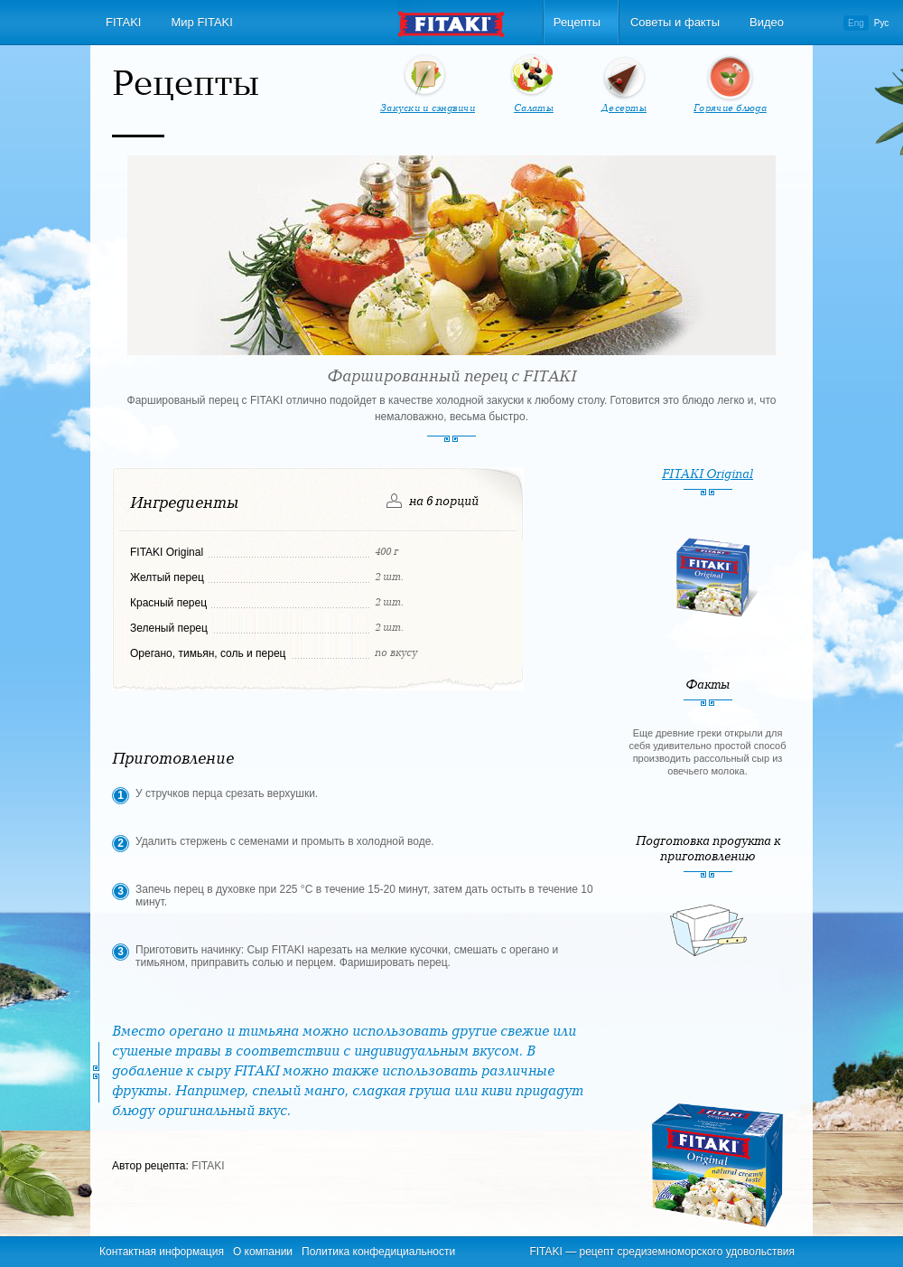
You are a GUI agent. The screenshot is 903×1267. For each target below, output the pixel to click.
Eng (856, 23)
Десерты (624, 108)
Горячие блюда (730, 108)
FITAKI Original (707, 474)
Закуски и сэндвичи (427, 108)
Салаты (534, 108)
